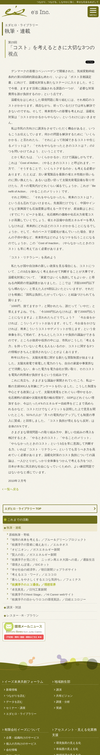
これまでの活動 (17, 519)
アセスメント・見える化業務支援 (74, 732)
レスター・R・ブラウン (23, 615)
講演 (59, 689)
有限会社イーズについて (22, 729)
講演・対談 (14, 607)
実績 (59, 707)
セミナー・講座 (15, 707)
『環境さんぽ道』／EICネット (29, 564)
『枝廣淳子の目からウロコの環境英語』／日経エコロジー (47, 599)
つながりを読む (15, 695)
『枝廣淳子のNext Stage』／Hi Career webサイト (41, 594)
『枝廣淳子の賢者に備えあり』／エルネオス (38, 544)
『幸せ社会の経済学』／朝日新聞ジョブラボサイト (43, 569)
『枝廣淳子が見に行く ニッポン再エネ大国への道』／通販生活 (52, 559)
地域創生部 (62, 681)
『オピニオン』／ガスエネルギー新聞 (34, 549)
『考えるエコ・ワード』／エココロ (33, 574)
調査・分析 (63, 701)
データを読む (14, 701)
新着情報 (11, 689)
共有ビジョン (64, 695)
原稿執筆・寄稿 (19, 534)
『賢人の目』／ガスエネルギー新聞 (32, 554)
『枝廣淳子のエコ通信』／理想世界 (32, 584)
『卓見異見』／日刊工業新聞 (28, 589)
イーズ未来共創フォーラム (23, 681)
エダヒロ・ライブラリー (21, 713)
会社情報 (11, 749)
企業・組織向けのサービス (22, 737)
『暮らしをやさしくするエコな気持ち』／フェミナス (45, 579)
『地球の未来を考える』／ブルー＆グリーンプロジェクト (47, 539)
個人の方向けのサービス (21, 743)
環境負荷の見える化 (68, 742)
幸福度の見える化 (67, 748)
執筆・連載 (14, 527)
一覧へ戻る (11, 489)
